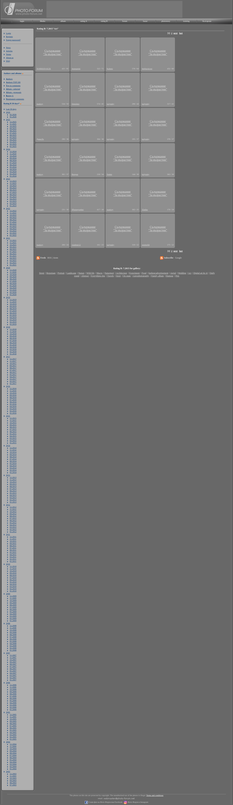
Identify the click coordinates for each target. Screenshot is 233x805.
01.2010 (13, 591)
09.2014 (13, 454)
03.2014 (13, 468)
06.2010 (13, 580)
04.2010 (13, 584)
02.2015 (13, 440)
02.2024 (13, 174)
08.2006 (13, 694)
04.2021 (13, 258)
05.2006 (13, 700)
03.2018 (13, 349)
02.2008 (13, 648)
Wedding (182, 273)
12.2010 (13, 566)
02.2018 (13, 351)
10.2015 (13, 422)
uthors (9, 79)
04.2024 (13, 169)
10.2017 (13, 363)
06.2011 (13, 550)
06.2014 (13, 461)
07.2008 (13, 637)
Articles (9, 51)
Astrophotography (141, 276)
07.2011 (13, 548)
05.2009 (13, 611)
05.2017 (13, 374)
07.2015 (13, 429)
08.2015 (13, 427)
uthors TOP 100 (13, 82)
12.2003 (13, 774)
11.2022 (13, 213)
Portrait (61, 273)
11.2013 (13, 479)
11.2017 (13, 361)
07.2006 (13, 696)
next (175, 33)
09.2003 (13, 780)
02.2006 (13, 707)
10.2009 (13, 600)
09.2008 (13, 632)
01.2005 (13, 739)
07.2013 (13, 488)
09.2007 (13, 662)
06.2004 (13, 757)
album (63, 21)
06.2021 (13, 254)
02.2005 (13, 737)
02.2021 (13, 262)
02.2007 (13, 677)
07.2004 (13, 755)
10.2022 (13, 215)
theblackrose (147, 68)
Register (9, 36)
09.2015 (13, 425)
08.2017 (13, 368)
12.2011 (13, 536)
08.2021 (13, 249)
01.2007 (13, 680)
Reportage (51, 273)
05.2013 (13, 493)
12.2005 (13, 714)
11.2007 (13, 657)
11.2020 (13, 272)
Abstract (85, 276)
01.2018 (13, 354)
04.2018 (13, 347)
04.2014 (13, 465)
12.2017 (13, 359)
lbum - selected (13, 89)
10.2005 (13, 719)
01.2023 (13, 205)
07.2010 (13, 577)
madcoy (40, 104)
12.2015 (13, 418)
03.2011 (13, 557)
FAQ (8, 61)
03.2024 (13, 171)
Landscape (71, 273)
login (22, 21)
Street (41, 273)
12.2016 (13, 388)
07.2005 (13, 725)
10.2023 (13, 185)
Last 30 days (11, 109)
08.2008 (13, 634)
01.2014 (13, 472)
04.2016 (13, 406)
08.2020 (13, 279)
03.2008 (13, 646)
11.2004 (13, 746)
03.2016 (13, 408)
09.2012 (13, 514)
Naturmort (109, 273)
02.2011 (13, 559)
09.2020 (13, 276)
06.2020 (13, 283)
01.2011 (13, 561)
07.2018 (13, 340)
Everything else (98, 276)
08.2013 (13, 486)
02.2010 (13, 588)
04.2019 (13, 317)
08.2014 (13, 457)
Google (178, 257)
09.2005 (13, 721)
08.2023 (13, 190)
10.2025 (13, 126)
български (206, 21)
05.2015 (13, 434)
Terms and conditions (155, 795)
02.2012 (13, 529)
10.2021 (13, 245)
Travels (110, 276)
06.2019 (13, 313)
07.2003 (13, 785)
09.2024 (13, 158)
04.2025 (13, 139)
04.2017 (13, 377)
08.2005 (13, 723)
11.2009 (13, 598)
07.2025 (13, 133)
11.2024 (13, 153)
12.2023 (13, 181)
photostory (165, 21)
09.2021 (13, 247)
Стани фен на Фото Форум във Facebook (105, 802)
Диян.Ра (40, 139)
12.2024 (13, 151)
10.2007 (13, 660)
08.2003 (13, 783)
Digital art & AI (200, 273)
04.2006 (13, 703)
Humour (169, 276)
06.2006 (13, 698)
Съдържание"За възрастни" (52, 52)
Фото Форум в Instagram (137, 802)
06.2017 (13, 372)
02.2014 (13, 470)
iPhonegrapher (78, 209)
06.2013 (13, 491)
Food (144, 273)
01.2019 (13, 324)
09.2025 (13, 128)
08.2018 (13, 338)
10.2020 (13, 274)
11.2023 (13, 183)
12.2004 (13, 744)
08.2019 (13, 308)
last (181, 33)
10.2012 (13, 511)
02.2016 (13, 411)
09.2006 (13, 691)
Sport (118, 276)
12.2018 (13, 329)
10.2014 (13, 452)
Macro (99, 273)
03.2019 (13, 320)
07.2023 (13, 192)
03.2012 (13, 527)
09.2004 (13, 751)
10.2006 (13, 689)
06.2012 (13, 520)
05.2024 (13, 167)
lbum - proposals (13, 92)
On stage (127, 276)
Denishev (76, 104)
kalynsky (110, 104)
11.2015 (13, 420)
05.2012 (13, 523)
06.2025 (13, 135)
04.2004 (13, 762)
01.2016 (13, 413)
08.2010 (13, 575)
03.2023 (13, 201)
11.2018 (13, 331)
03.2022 (13, 231)
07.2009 (13, 607)
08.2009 (13, 605)
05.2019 (13, 315)
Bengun (75, 174)
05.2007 (13, 671)
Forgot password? (13, 40)
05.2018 (13, 345)
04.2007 (13, 673)
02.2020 (13, 292)
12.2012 (13, 507)
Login (8, 33)
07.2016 (13, 399)
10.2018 (13, 334)
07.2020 (13, 281)
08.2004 (13, 753)
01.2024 (13, 176)
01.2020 (13, 294)
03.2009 (13, 616)
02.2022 (13, 233)
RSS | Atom (52, 257)
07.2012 (13, 518)
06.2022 (13, 224)
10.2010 (13, 571)
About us (9, 57)
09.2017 (13, 365)
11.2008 (13, 628)
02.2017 (13, 381)
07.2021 (13, 251)
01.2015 (13, 443)
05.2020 (13, 285)
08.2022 (13, 219)
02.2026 (13, 114)
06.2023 (13, 194)
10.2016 (13, 393)
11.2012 (13, 509)
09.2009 (13, 602)
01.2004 (13, 769)
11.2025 (13, 124)
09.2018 (13, 336)
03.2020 (13, 290)
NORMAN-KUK (44, 68)
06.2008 (13, 639)
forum (124, 21)
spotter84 (146, 245)
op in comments (13, 85)
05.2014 (13, 463)
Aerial (173, 273)
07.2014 (13, 459)
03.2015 (13, 438)
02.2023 (13, 203)
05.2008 (13, 641)
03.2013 (13, 497)
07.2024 (13, 162)
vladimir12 (76, 245)
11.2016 (13, 391)
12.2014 (13, 448)
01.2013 (13, 502)
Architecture (121, 273)
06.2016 (13, 402)
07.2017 (13, 370)
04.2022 (13, 228)
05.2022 (13, 226)
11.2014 (13, 450)
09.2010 (13, 573)
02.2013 (13, 500)
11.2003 (13, 776)
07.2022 (13, 222)
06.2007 (13, 668)
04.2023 (13, 199)
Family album (157, 276)
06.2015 (13, 431)
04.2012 (13, 525)
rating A (83, 21)
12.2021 (13, 240)
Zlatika (145, 209)
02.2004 (13, 766)
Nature (81, 273)
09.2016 (13, 395)
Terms (8, 54)
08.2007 (13, 664)
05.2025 (13, 137)
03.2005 (13, 734)
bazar (145, 21)
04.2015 (13, 436)
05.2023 (13, 197)
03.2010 (13, 586)
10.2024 (13, 156)
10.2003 (13, 778)
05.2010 (13, 582)
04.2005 (13, 732)
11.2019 (13, 302)
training (186, 21)
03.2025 (13, 142)
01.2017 (13, 383)
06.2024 (13, 165)
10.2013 (13, 482)
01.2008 (13, 650)
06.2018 (13, 342)
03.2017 (13, 379)
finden (109, 174)
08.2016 (13, 397)
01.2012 (13, 531)
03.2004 (13, 764)
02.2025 (13, 144)
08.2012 (13, 516)
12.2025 (13, 122)
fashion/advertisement (158, 273)
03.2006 (13, 705)
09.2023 (13, 188)
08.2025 (13, 131)
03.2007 (13, 675)
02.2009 (13, 618)
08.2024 (13, 160)
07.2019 (13, 311)
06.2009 (13, 609)
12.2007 (13, 655)
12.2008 (13, 625)
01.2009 (13, 620)
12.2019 (13, 299)
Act (189, 273)
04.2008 (13, 643)
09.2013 (13, 484)
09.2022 (13, 217)
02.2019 (13, 322)
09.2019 (13, 306)
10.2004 (13, 748)
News (8, 47)
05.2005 (13, 730)
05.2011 (13, 552)
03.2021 (13, 260)
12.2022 (13, 210)
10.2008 (13, 630)
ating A (9, 95)
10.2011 (13, 541)
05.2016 (13, 404)
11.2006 (13, 687)
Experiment (134, 273)
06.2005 (13, 728)
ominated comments (15, 99)
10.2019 (13, 304)
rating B (104, 21)
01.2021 (13, 265)
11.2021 (13, 242)
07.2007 (13, 666)
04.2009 (13, 614)
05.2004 (13, 760)
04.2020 (13, 288)
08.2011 (13, 545)
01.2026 (13, 117)
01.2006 (13, 709)
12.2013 (13, 477)
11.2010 (13, 568)
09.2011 (13, 543)
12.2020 (13, 270)
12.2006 (13, 685)
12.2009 (13, 596)
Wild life (91, 273)
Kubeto (110, 68)
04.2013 (13, 495)
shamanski (76, 68)
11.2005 (13, 717)
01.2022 (13, 235)
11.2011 (13, 539)
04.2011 (13, 554)
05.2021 (13, 256)
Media (42, 21)
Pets (177, 276)
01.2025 (13, 146)
